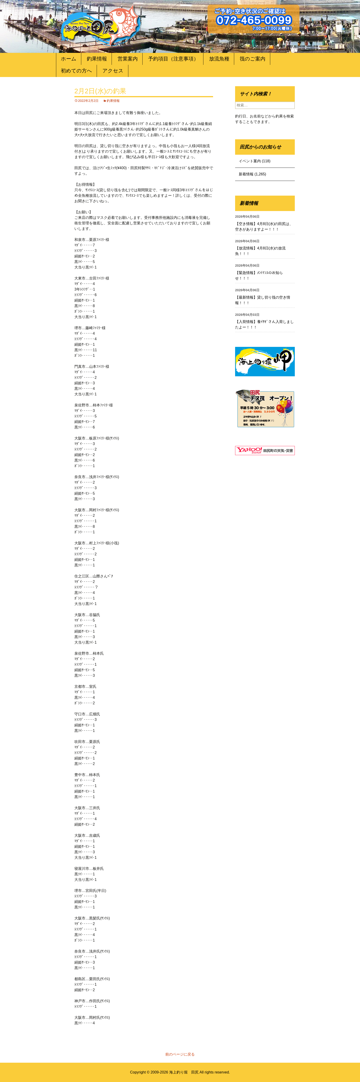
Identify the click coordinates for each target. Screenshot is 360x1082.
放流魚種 (219, 59)
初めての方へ (76, 71)
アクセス (113, 71)
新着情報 (246, 174)
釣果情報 (97, 59)
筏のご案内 (252, 59)
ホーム (68, 59)
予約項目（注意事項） (173, 59)
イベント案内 (250, 161)
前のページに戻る (180, 1054)
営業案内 (128, 59)
